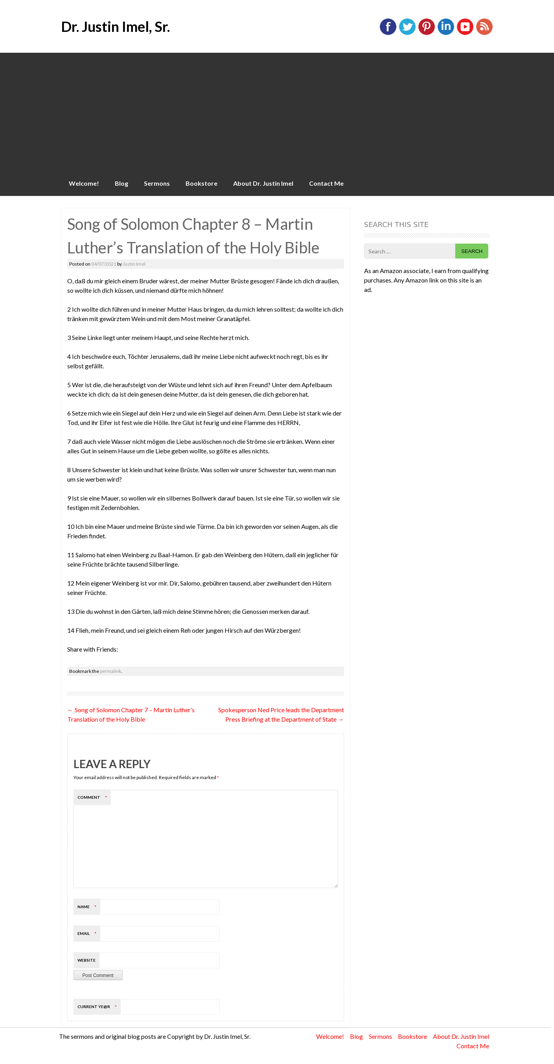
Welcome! (84, 183)
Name (88, 906)
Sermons (157, 183)
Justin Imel (134, 264)
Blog (121, 183)
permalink (110, 671)
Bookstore (201, 183)
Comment (94, 797)
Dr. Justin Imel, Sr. (115, 26)
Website (86, 960)
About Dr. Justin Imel (263, 183)
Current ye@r (99, 1006)
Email (88, 933)
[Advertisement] (277, 112)
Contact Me (326, 183)
